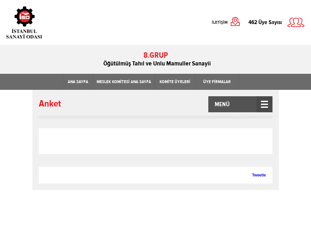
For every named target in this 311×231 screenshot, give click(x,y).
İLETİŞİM (220, 22)
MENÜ (222, 104)
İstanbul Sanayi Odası (40, 22)
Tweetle (259, 175)
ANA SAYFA (78, 82)
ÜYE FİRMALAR (217, 82)
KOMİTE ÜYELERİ (175, 82)
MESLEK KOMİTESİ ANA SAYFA (124, 82)
